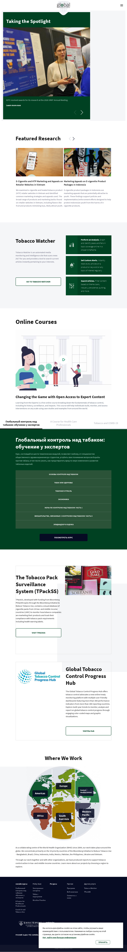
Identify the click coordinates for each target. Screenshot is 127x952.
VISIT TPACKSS (38, 632)
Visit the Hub (88, 731)
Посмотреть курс (63, 537)
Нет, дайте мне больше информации (59, 937)
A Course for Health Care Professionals (63, 423)
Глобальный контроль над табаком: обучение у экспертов (21, 423)
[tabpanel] (63, 65)
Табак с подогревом (37, 895)
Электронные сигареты (38, 889)
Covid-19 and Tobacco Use (20, 910)
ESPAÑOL (35, 935)
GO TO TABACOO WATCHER (38, 281)
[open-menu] (122, 5)
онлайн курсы (21, 884)
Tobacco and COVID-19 (106, 423)
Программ (71, 888)
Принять (102, 942)
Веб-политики (72, 892)
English (25, 935)
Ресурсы (53, 884)
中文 (30, 935)
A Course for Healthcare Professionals (21, 903)
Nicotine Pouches (39, 900)
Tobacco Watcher (90, 888)
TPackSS (87, 892)
